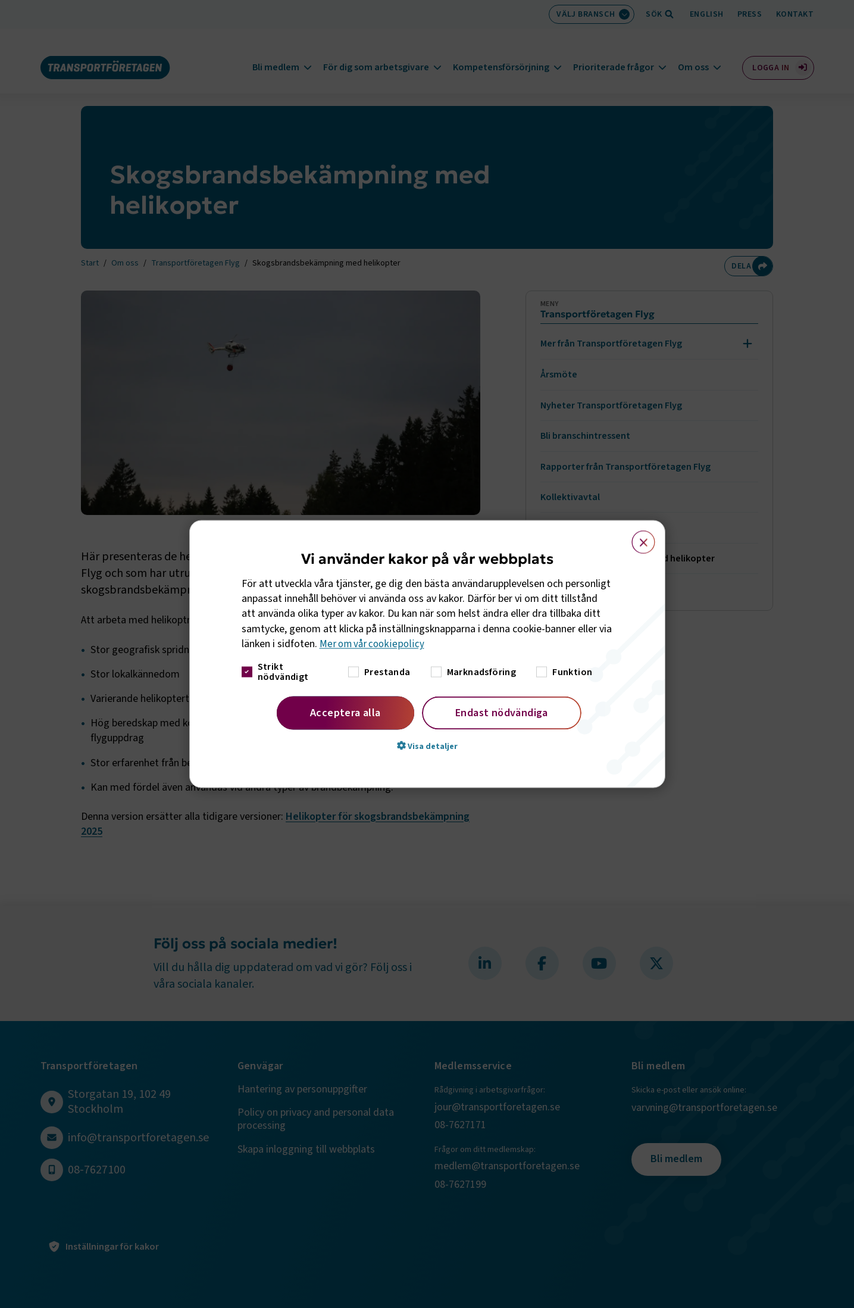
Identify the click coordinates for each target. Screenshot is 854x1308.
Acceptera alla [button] (345, 712)
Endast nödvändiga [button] (501, 712)
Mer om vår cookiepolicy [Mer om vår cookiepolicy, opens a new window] (373, 643)
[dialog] (427, 654)
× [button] (636, 536)
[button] (427, 746)
